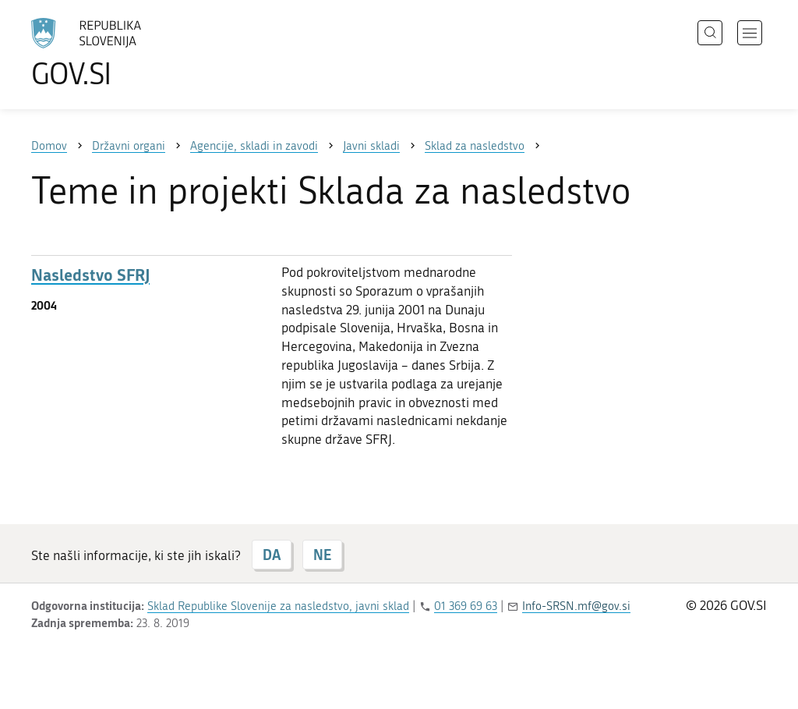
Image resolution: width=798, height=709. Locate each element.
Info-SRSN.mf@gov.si (576, 606)
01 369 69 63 (465, 606)
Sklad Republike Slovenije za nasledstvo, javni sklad (278, 606)
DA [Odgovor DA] (272, 554)
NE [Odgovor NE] (322, 554)
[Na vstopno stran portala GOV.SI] (129, 53)
